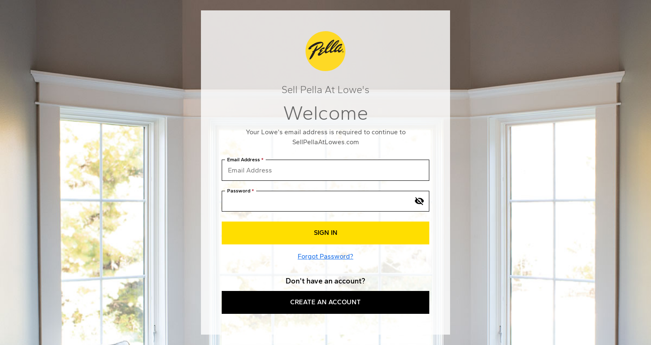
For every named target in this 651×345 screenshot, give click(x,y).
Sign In (326, 233)
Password (238, 191)
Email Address (243, 160)
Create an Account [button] (325, 302)
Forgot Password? (325, 256)
